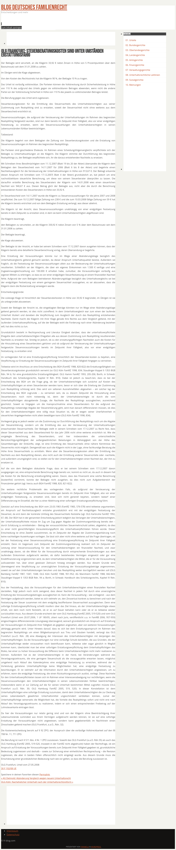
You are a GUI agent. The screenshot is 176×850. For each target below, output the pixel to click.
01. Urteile (131, 40)
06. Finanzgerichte (135, 65)
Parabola (85, 847)
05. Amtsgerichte (134, 60)
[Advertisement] (57, 22)
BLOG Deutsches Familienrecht (34, 7)
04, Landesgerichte (135, 55)
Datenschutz (13, 834)
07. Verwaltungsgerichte (138, 69)
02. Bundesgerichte (135, 45)
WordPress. (96, 847)
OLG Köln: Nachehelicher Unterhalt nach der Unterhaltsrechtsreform (37, 781)
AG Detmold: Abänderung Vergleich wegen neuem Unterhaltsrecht (36, 778)
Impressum (12, 830)
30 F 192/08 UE (8, 768)
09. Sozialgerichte (134, 79)
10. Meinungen (133, 84)
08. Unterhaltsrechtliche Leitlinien (143, 74)
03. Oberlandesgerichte (137, 50)
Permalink (44, 774)
